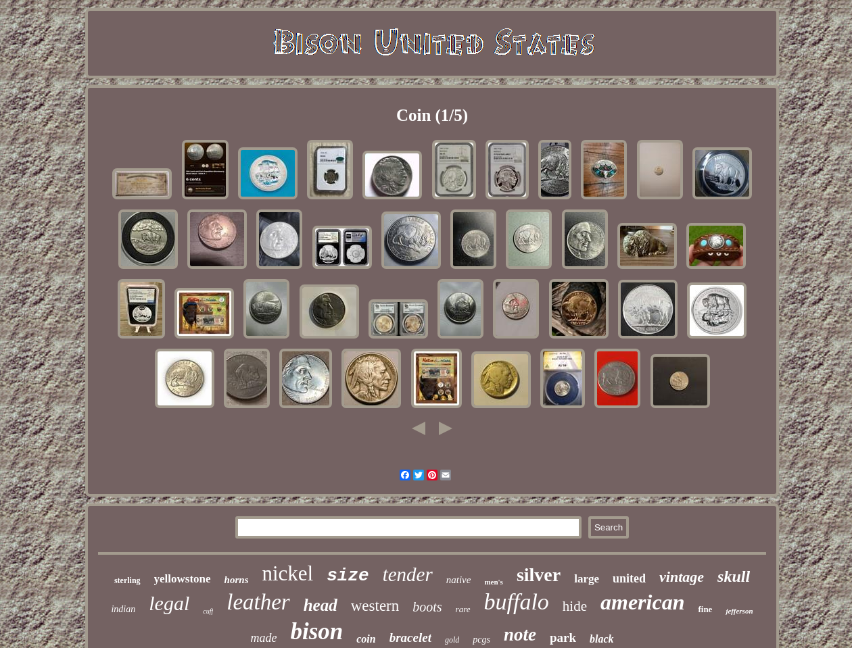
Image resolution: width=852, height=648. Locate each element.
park (563, 637)
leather (258, 602)
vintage (681, 576)
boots (427, 606)
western (375, 605)
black (602, 639)
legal (169, 603)
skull (733, 576)
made (263, 638)
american (642, 602)
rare (463, 609)
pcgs (481, 639)
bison (316, 631)
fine (705, 609)
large (586, 578)
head (320, 605)
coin (365, 639)
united (629, 578)
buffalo (516, 601)
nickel (287, 573)
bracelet (410, 637)
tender (408, 574)
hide (575, 606)
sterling (127, 580)
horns (236, 579)
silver (539, 574)
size (348, 576)
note (520, 634)
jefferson (739, 611)
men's (493, 582)
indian (123, 609)
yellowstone (182, 578)
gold (452, 640)
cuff (208, 611)
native (458, 579)
